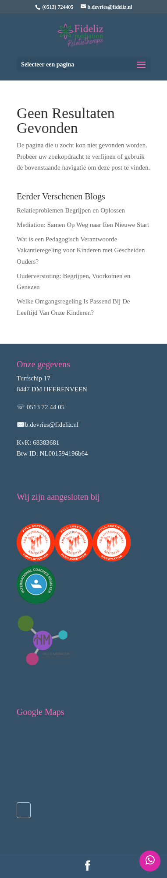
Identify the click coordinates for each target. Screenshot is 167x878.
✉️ (21, 424)
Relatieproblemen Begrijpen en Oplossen (71, 210)
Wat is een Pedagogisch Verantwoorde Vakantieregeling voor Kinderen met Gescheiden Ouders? (81, 250)
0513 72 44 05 (45, 407)
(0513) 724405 (58, 7)
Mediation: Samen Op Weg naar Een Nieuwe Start (83, 224)
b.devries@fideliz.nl (51, 424)
